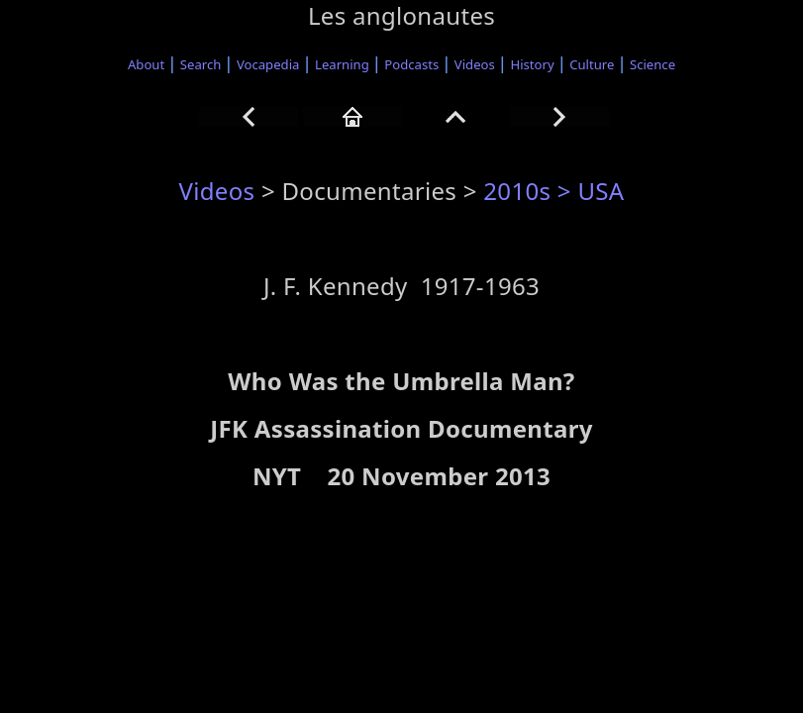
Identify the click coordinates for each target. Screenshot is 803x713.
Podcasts (411, 64)
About (146, 64)
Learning (342, 64)
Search (201, 64)
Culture (591, 64)
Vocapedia (268, 64)
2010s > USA (553, 190)
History (531, 64)
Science (652, 64)
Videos (474, 64)
